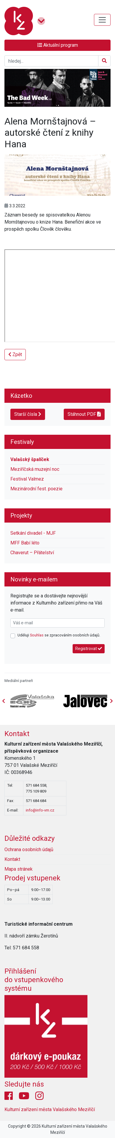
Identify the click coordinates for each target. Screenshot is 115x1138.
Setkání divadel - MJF (33, 533)
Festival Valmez (27, 479)
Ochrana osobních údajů (28, 849)
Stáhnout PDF (84, 414)
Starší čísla (27, 414)
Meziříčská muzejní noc (34, 469)
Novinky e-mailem (34, 579)
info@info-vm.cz (40, 810)
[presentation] (111, 701)
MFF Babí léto (24, 543)
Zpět (15, 354)
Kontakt (16, 734)
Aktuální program (57, 45)
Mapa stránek (18, 869)
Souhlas (37, 635)
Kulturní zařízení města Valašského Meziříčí (49, 1109)
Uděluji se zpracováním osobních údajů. (58, 635)
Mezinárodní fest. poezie (36, 489)
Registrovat (88, 648)
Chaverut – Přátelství (32, 552)
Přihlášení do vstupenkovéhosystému (33, 979)
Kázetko (21, 395)
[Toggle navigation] (102, 20)
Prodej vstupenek (32, 878)
